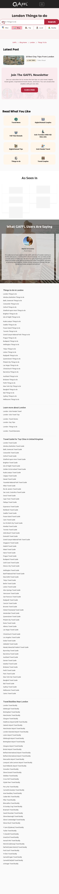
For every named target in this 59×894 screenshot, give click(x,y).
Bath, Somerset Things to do (12, 300)
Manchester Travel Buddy (11, 715)
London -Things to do (10, 427)
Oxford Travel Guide (9, 456)
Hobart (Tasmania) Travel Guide (13, 610)
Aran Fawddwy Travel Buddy (12, 793)
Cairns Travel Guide (9, 693)
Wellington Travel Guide (11, 570)
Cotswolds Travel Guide (11, 453)
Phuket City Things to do (11, 362)
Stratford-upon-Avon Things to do (14, 310)
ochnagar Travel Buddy (10, 864)
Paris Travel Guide (9, 674)
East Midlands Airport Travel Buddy (14, 766)
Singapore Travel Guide (10, 543)
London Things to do (10, 294)
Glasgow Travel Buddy (10, 718)
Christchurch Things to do (11, 369)
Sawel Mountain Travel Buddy (13, 813)
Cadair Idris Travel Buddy (11, 796)
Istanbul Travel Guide (10, 664)
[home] (20, 4)
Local (39, 28)
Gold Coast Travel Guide (11, 563)
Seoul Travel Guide (9, 495)
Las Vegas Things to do (10, 365)
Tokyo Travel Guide (9, 580)
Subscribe (29, 90)
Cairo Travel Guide (9, 520)
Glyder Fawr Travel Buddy (11, 782)
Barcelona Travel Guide (10, 654)
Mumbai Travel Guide (10, 526)
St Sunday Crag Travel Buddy (12, 806)
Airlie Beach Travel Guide (11, 533)
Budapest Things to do (10, 341)
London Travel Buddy (10, 705)
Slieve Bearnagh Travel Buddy (13, 816)
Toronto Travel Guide (10, 530)
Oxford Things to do (9, 307)
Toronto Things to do (10, 331)
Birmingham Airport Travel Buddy (14, 742)
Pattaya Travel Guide (10, 502)
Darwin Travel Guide (9, 660)
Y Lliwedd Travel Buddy (11, 834)
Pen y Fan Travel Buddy (10, 787)
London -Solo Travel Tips (11, 414)
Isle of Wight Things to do (11, 317)
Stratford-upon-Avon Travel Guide (14, 459)
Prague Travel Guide (9, 556)
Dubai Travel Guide (9, 641)
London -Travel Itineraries (11, 431)
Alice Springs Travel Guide (11, 590)
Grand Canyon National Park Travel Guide (16, 539)
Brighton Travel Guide (10, 462)
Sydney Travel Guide (10, 687)
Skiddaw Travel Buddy (10, 776)
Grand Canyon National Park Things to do (16, 334)
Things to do (42, 42)
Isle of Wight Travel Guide (11, 466)
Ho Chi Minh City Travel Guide (12, 523)
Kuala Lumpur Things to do (12, 321)
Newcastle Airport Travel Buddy (13, 759)
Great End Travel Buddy (11, 837)
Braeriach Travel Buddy (10, 810)
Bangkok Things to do (10, 389)
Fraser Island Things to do (11, 328)
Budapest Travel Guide (10, 559)
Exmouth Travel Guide (10, 536)
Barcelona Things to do (10, 372)
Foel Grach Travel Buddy (11, 850)
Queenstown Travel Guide (11, 616)
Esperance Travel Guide (11, 506)
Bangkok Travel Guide (10, 680)
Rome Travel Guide (9, 623)
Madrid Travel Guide (9, 546)
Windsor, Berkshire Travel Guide (13, 446)
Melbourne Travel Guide (11, 690)
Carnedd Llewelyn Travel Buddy (13, 790)
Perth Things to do (9, 383)
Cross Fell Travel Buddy (11, 779)
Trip (28, 28)
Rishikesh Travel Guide (10, 510)
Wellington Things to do (11, 344)
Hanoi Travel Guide (9, 553)
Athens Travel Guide (10, 626)
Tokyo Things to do (9, 349)
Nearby (52, 28)
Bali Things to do (8, 393)
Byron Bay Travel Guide (10, 650)
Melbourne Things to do (11, 399)
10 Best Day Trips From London (40, 56)
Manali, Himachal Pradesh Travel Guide (15, 647)
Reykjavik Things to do (10, 355)
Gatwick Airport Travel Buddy (12, 725)
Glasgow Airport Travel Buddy (13, 746)
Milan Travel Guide (9, 486)
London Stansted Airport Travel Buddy (15, 732)
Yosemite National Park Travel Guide (15, 482)
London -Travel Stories (10, 419)
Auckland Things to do (10, 376)
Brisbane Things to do (10, 379)
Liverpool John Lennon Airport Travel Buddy (17, 762)
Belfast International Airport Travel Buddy (17, 753)
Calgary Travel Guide (10, 476)
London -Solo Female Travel (12, 411)
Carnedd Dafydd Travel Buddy (13, 860)
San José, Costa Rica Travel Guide (14, 492)
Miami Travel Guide (9, 549)
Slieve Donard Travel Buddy (12, 772)
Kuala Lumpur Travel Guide (12, 472)
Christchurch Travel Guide (11, 634)
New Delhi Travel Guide (11, 577)
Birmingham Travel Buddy (11, 712)
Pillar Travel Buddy (9, 800)
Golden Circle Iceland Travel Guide (14, 469)
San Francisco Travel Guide (12, 597)
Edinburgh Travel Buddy (11, 709)
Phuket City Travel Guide (11, 620)
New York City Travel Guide (12, 677)
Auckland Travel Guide (10, 657)
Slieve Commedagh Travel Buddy (14, 820)
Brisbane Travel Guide (10, 667)
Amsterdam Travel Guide (11, 613)
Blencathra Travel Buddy (11, 803)
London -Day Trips (9, 422)
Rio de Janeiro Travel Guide (12, 489)
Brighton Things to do (10, 314)
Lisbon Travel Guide (9, 587)
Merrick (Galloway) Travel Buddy (13, 844)
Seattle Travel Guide (10, 513)
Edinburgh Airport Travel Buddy (13, 738)
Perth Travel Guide (9, 670)
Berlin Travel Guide (9, 583)
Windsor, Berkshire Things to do (13, 297)
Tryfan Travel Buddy (9, 831)
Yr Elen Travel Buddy (10, 854)
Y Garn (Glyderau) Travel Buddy (13, 827)
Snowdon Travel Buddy (10, 769)
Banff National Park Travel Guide (13, 574)
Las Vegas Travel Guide (10, 630)
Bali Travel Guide (8, 683)
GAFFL (15, 42)
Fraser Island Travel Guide (11, 516)
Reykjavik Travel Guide (10, 600)
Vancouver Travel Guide (11, 593)
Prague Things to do (9, 338)
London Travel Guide (10, 443)
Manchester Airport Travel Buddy (14, 728)
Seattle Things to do (10, 325)
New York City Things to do (12, 386)
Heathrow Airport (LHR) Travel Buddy (15, 722)
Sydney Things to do (10, 396)
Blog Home (23, 42)
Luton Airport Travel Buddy (12, 735)
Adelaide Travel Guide (10, 644)
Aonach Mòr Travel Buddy (11, 840)
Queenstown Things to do (11, 359)
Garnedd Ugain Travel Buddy (12, 857)
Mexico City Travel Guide (11, 566)
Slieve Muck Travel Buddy (11, 823)
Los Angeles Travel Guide (11, 637)
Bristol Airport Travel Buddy (12, 749)
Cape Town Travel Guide (11, 499)
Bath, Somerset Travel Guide (12, 449)
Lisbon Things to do (9, 352)
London (32, 42)
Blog (17, 28)
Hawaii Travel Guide (9, 479)
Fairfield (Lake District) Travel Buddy (15, 847)
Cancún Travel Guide (10, 603)
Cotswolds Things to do (11, 304)
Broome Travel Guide (10, 606)
